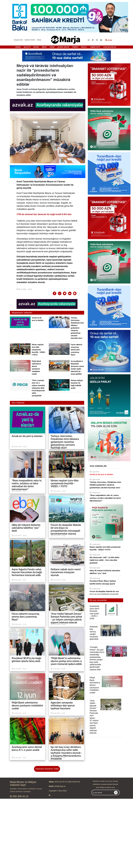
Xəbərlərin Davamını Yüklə (47, 769)
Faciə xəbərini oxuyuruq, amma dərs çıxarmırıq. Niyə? (76, 350)
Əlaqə (39, 40)
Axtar (108, 40)
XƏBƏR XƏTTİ (95, 47)
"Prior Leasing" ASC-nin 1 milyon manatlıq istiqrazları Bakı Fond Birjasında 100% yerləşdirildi (38, 388)
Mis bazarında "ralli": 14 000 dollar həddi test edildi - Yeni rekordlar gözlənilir (104, 560)
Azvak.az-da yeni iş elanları (101, 474)
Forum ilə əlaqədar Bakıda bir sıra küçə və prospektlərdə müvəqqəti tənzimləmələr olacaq (104, 594)
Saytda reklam (29, 40)
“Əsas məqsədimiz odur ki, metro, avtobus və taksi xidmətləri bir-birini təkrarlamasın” (105, 498)
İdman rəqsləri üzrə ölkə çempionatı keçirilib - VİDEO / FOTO (38, 350)
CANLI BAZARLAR (109, 47)
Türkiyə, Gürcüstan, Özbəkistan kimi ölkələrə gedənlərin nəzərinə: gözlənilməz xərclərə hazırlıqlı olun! (77, 328)
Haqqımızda (18, 40)
